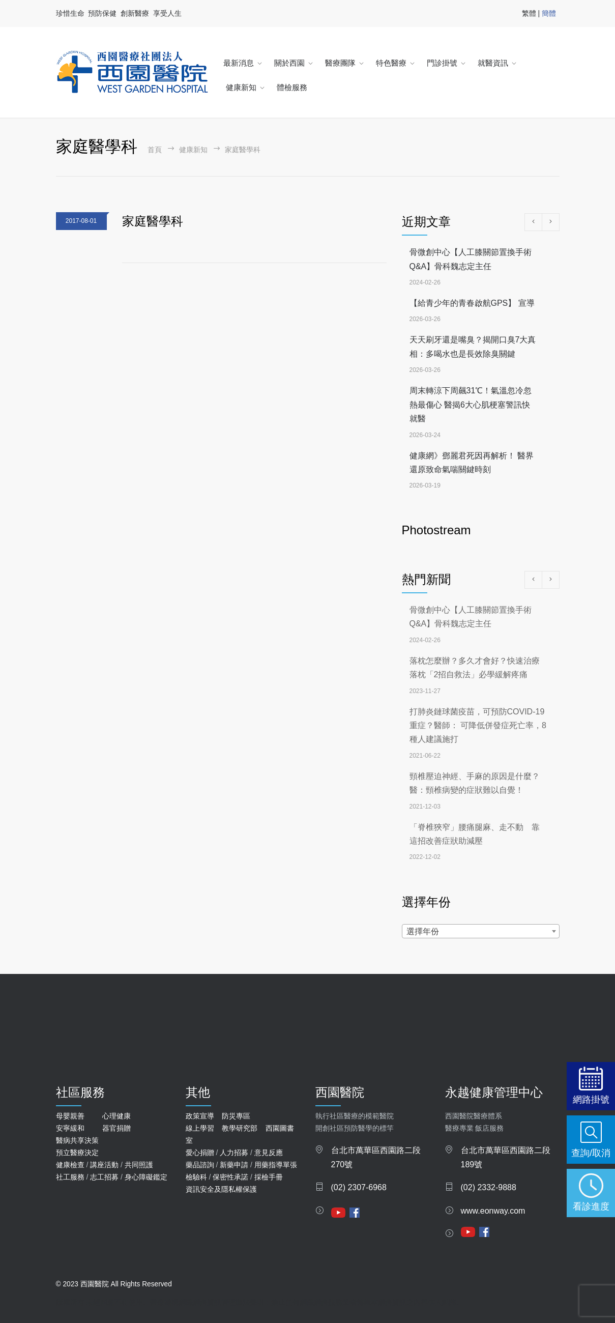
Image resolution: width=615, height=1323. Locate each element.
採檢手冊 (268, 1177)
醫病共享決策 (77, 1140)
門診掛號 (442, 63)
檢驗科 (196, 1177)
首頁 (155, 150)
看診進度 (591, 1206)
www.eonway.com (493, 1210)
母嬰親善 (70, 1116)
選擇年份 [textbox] (422, 931)
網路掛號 (591, 1099)
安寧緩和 (70, 1128)
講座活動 (104, 1165)
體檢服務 (292, 87)
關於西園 (289, 63)
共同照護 (139, 1165)
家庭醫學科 (152, 221)
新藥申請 (234, 1165)
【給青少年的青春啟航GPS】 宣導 (472, 303)
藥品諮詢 (200, 1165)
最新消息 (238, 63)
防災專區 (236, 1116)
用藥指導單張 (275, 1165)
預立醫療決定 (77, 1152)
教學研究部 (239, 1128)
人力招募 (234, 1152)
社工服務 (70, 1177)
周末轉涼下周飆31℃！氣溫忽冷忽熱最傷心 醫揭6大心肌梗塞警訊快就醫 (470, 404)
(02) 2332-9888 (488, 1187)
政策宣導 (200, 1116)
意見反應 (268, 1152)
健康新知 (241, 87)
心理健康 (116, 1116)
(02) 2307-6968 (359, 1187)
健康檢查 (70, 1165)
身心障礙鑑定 (146, 1177)
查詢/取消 (590, 1152)
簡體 (549, 13)
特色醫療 (391, 63)
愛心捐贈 (200, 1152)
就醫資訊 (493, 63)
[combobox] (481, 931)
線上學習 (200, 1128)
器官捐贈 (116, 1128)
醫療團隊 (340, 63)
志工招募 (104, 1177)
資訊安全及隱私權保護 (221, 1189)
